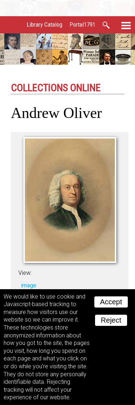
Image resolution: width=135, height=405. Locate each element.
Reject (111, 320)
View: (25, 272)
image (28, 285)
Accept (111, 302)
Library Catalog (44, 24)
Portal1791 (82, 24)
